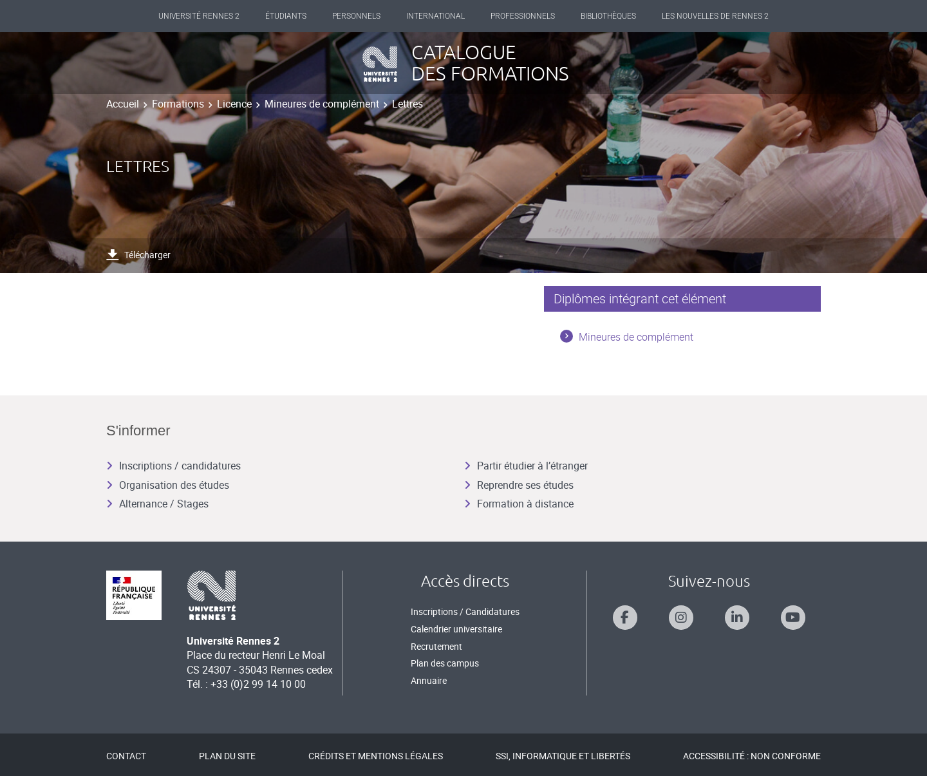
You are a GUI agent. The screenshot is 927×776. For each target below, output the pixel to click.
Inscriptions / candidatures (173, 466)
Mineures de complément (322, 104)
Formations (178, 104)
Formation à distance (519, 504)
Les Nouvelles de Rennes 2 (715, 16)
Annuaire (429, 680)
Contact (126, 756)
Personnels (356, 16)
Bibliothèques (608, 16)
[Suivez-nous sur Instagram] (681, 617)
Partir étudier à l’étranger (526, 466)
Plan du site (227, 756)
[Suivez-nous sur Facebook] (625, 617)
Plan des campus (445, 663)
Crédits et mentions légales (375, 756)
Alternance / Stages (157, 504)
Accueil (122, 104)
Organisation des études (167, 485)
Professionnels (523, 16)
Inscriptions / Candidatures (465, 611)
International (435, 16)
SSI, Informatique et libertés (563, 756)
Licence (234, 104)
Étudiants (285, 16)
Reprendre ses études (519, 485)
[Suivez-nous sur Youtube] (793, 617)
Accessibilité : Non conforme (752, 756)
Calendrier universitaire (456, 629)
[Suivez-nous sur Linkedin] (737, 617)
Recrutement (436, 646)
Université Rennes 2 (198, 16)
